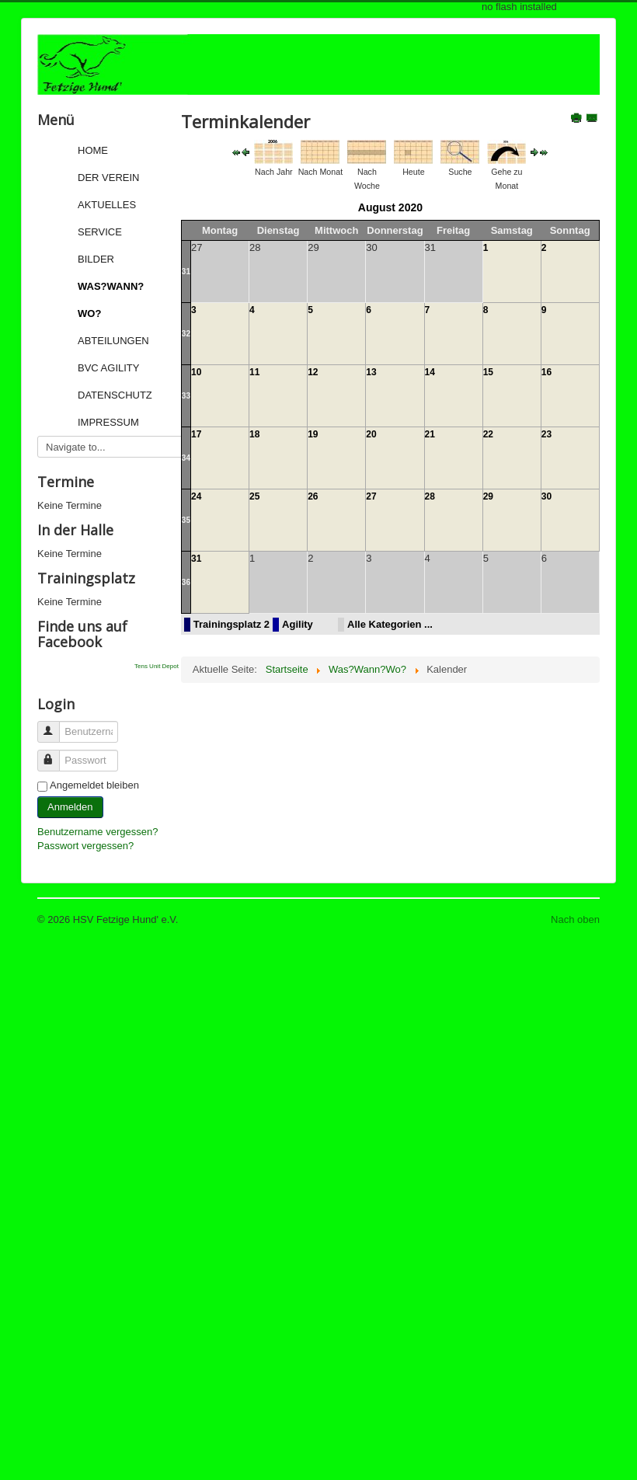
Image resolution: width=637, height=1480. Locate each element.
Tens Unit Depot (156, 666)
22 (488, 434)
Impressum (108, 422)
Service (100, 232)
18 (254, 434)
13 (371, 372)
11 (254, 372)
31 (186, 271)
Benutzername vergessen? (97, 832)
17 (196, 434)
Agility (297, 624)
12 (313, 372)
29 (488, 496)
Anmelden (70, 807)
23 (546, 434)
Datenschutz (115, 395)
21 (430, 434)
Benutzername (55, 725)
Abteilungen (113, 340)
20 (371, 434)
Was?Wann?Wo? (111, 299)
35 (186, 520)
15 (488, 372)
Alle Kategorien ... (390, 624)
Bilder (96, 259)
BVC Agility (108, 368)
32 (186, 333)
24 (196, 496)
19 (313, 434)
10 (196, 372)
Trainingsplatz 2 (231, 624)
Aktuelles (107, 205)
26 (313, 496)
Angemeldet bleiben (94, 785)
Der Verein (108, 177)
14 (430, 372)
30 (546, 496)
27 (371, 496)
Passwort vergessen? (85, 845)
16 (546, 372)
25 (254, 496)
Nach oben (575, 919)
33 (186, 396)
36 (186, 582)
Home (93, 150)
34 (186, 458)
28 (430, 496)
